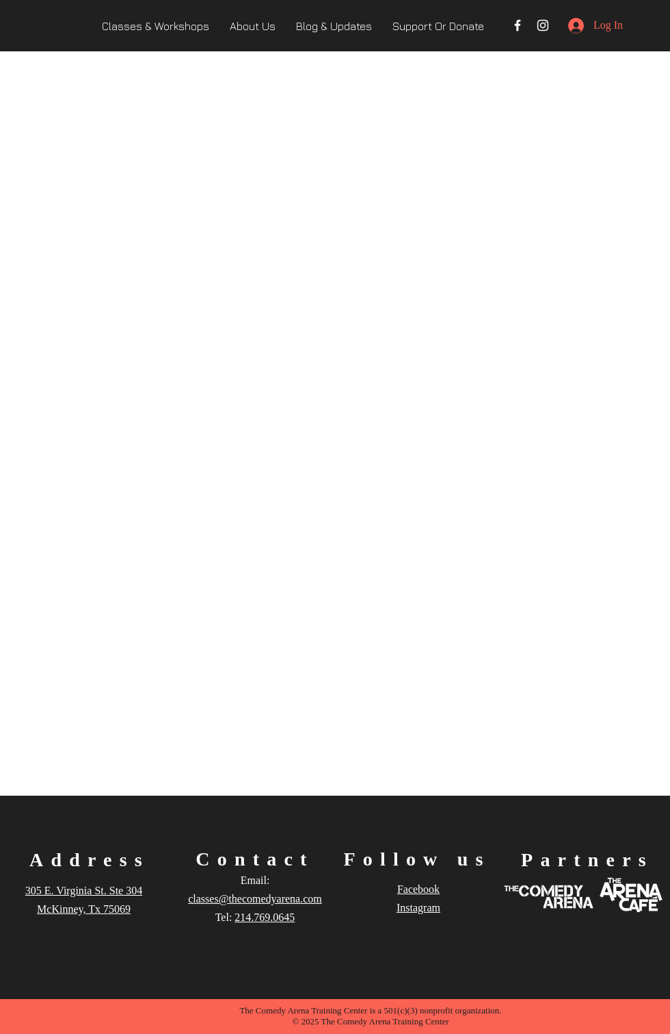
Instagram (418, 907)
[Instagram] (542, 25)
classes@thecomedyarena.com (255, 899)
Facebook (418, 889)
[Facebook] (517, 25)
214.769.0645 (264, 917)
